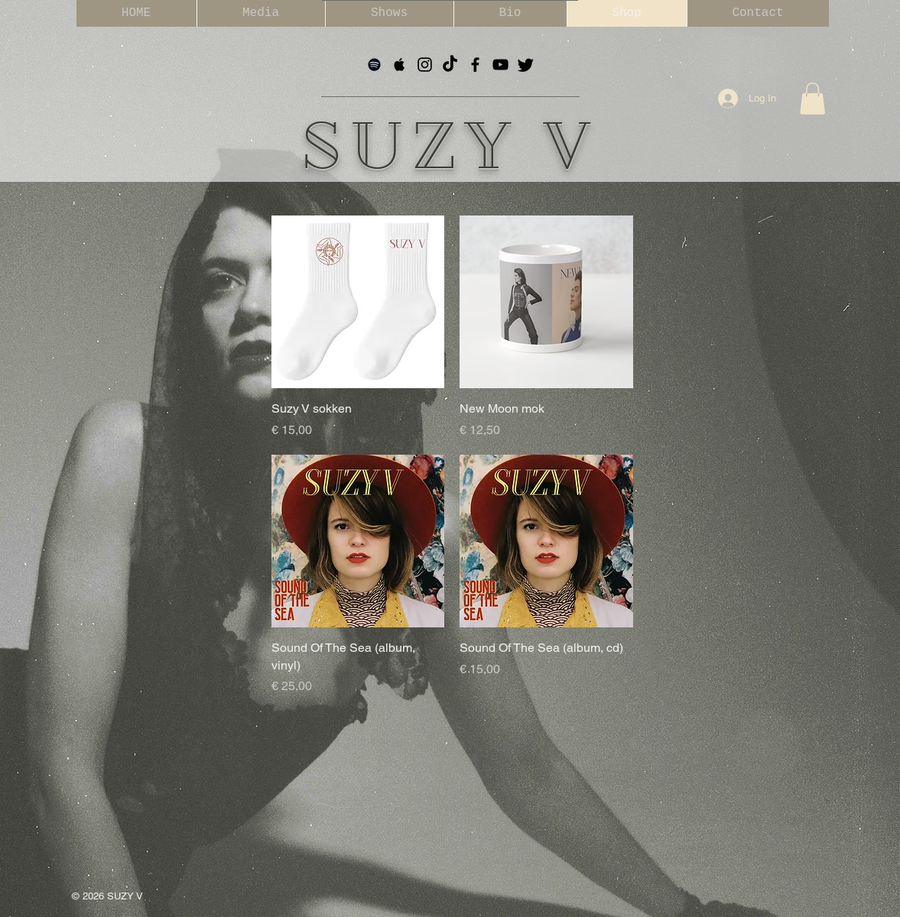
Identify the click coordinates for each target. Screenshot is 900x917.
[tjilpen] (525, 64)
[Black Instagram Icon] (424, 64)
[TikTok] (450, 64)
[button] (812, 99)
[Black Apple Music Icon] (399, 64)
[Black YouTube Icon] (500, 64)
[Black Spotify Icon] (374, 64)
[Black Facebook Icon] (475, 64)
